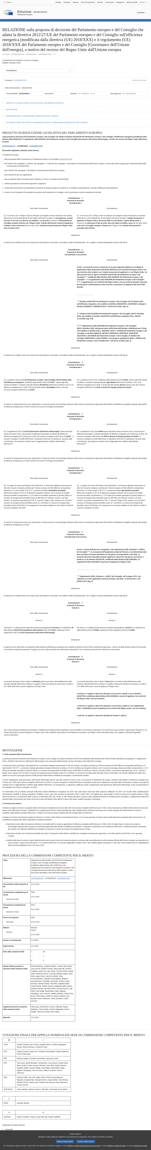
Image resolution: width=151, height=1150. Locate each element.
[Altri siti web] (143, 2)
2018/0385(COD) (20, 80)
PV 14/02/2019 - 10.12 (86, 93)
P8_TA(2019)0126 (129, 93)
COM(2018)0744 (9, 146)
